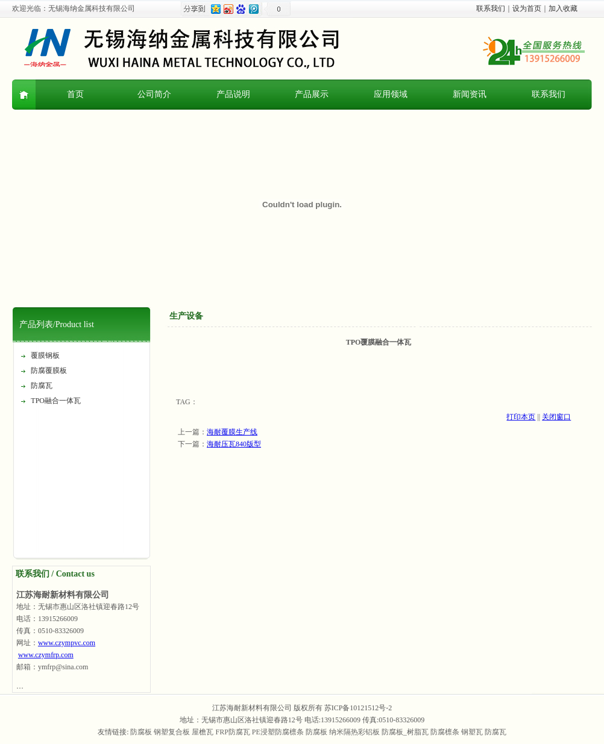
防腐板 (141, 732)
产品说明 (233, 94)
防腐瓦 (41, 385)
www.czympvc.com (66, 643)
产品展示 (312, 94)
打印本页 (520, 417)
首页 (75, 94)
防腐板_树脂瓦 (405, 732)
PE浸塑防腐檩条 (278, 732)
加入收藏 (563, 8)
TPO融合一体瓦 (56, 400)
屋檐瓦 (202, 732)
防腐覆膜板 (49, 370)
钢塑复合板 (172, 732)
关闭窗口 (556, 417)
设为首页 (526, 8)
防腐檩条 (444, 732)
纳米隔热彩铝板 (354, 732)
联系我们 (490, 8)
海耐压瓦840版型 (234, 444)
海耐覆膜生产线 (232, 432)
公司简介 (154, 94)
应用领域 (390, 94)
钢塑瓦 (472, 732)
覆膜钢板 (45, 355)
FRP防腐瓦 (232, 732)
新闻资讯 (469, 94)
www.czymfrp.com (46, 655)
